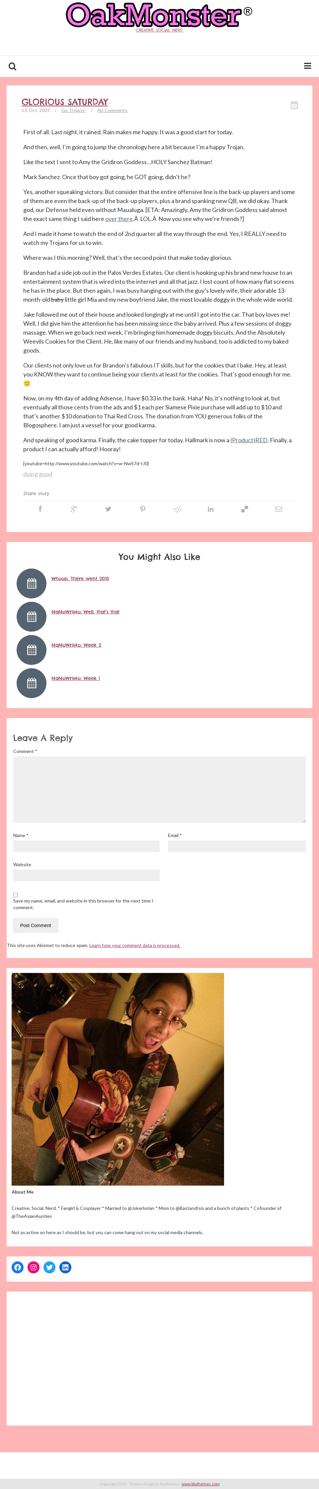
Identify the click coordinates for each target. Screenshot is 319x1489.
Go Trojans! (73, 110)
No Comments (112, 110)
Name (21, 835)
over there (119, 218)
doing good (37, 474)
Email (175, 835)
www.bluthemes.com (201, 1483)
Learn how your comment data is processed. (134, 945)
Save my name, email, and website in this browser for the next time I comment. (83, 904)
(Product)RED (249, 440)
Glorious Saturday (65, 102)
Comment (25, 751)
